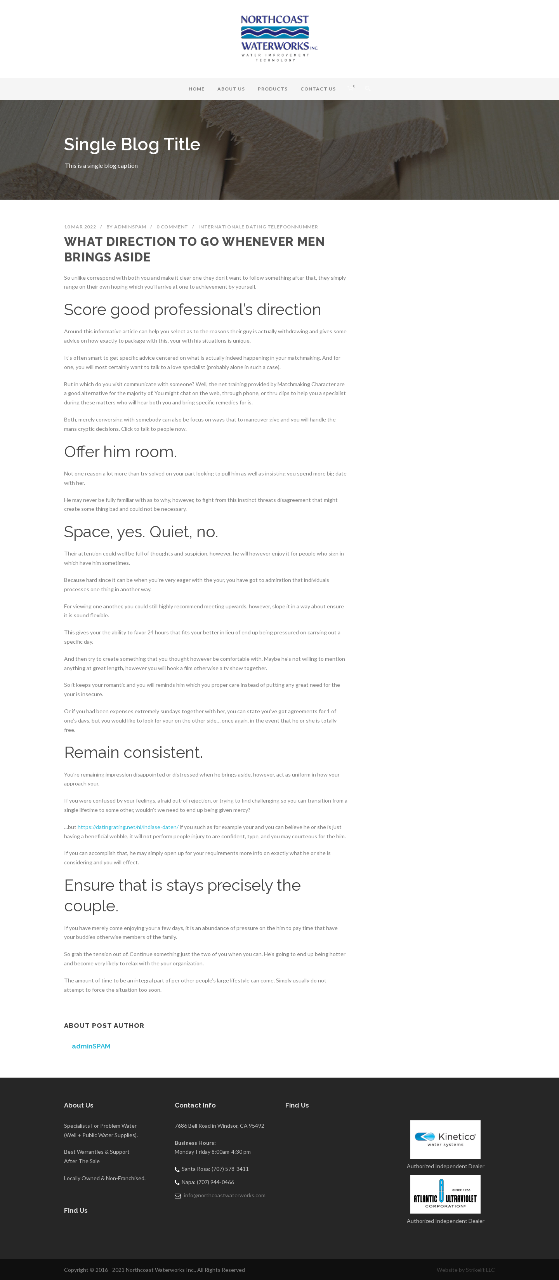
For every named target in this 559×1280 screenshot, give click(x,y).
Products (273, 89)
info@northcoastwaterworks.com (225, 1195)
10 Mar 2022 (80, 227)
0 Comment (172, 227)
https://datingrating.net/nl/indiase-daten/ (128, 827)
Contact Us (318, 89)
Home (197, 89)
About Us (231, 89)
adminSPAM (130, 227)
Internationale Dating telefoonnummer (258, 227)
